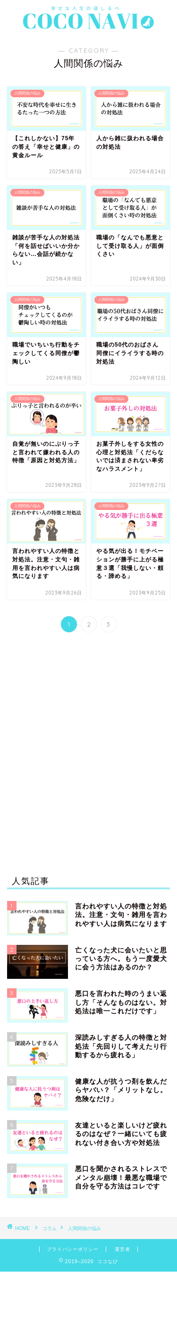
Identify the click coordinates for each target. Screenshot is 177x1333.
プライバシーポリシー (73, 1249)
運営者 (122, 1249)
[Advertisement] (88, 756)
